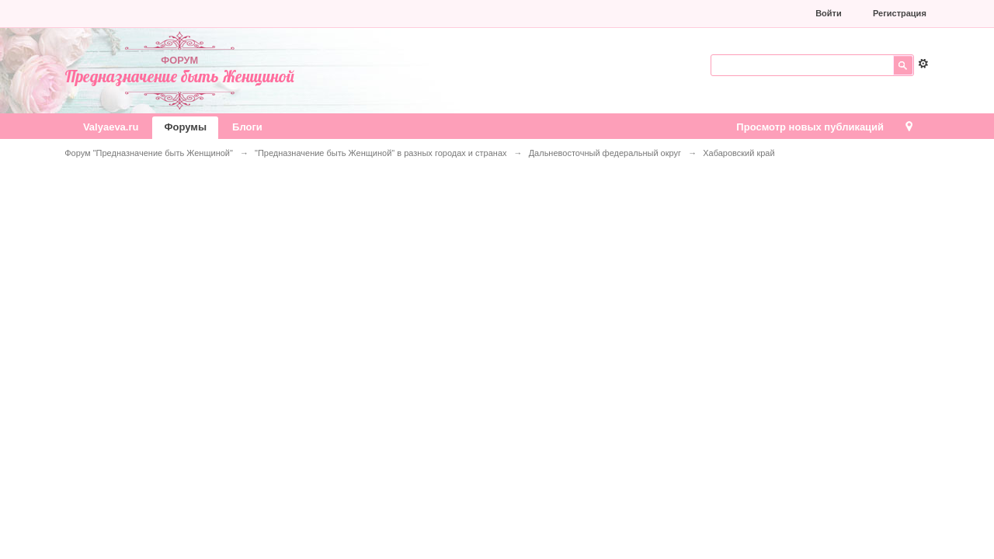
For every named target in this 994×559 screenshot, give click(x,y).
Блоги (247, 127)
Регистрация (899, 13)
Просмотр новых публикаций (810, 127)
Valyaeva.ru (111, 127)
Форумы (185, 127)
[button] (699, 13)
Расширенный (923, 63)
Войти (828, 13)
